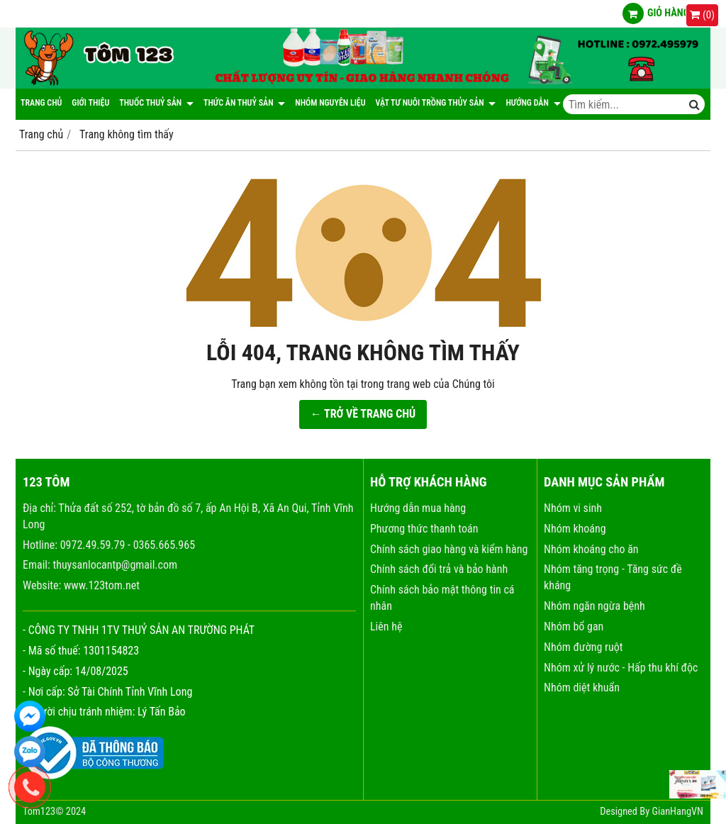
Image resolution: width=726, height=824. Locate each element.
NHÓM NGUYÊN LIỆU (330, 103)
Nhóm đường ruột (583, 647)
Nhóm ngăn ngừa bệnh (594, 606)
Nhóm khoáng (575, 528)
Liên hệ (386, 626)
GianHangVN (677, 812)
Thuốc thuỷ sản (156, 103)
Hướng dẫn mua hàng (418, 508)
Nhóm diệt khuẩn (582, 687)
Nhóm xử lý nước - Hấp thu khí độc (621, 667)
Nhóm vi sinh (573, 508)
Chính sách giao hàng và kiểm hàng (448, 549)
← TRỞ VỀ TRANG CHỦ (363, 414)
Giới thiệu (90, 103)
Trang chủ (41, 103)
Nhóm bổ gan (573, 626)
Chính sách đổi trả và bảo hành (439, 569)
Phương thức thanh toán (424, 528)
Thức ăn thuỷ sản (244, 103)
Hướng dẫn (533, 103)
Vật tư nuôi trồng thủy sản (436, 103)
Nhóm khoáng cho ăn (591, 549)
